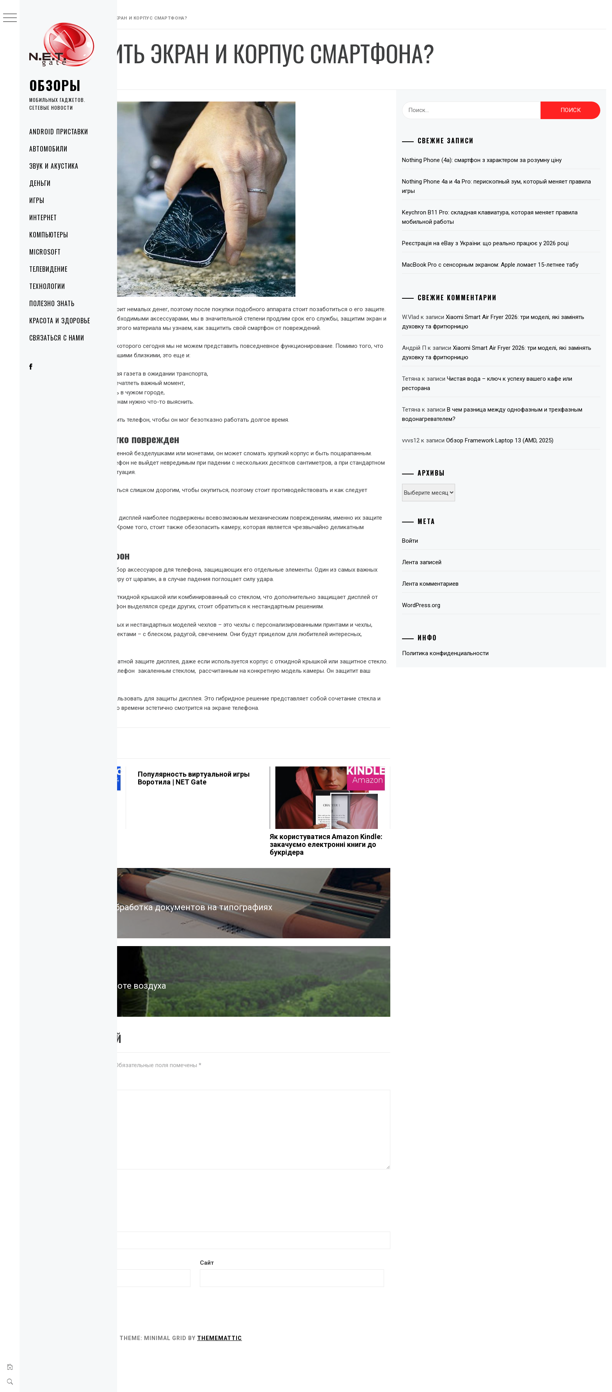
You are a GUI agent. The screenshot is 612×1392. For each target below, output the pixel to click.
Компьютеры (48, 234)
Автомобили (48, 148)
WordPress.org (462, 633)
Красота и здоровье (59, 320)
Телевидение (48, 269)
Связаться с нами (56, 337)
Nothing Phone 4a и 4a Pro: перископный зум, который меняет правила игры (515, 195)
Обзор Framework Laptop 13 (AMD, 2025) (540, 468)
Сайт (287, 1300)
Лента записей (462, 590)
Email (132, 1300)
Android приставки (58, 131)
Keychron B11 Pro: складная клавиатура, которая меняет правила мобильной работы (519, 226)
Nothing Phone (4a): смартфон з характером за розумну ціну (517, 165)
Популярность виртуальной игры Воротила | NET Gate (276, 815)
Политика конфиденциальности (486, 681)
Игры (36, 200)
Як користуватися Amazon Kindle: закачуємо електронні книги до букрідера (380, 885)
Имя (131, 1262)
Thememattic (336, 1375)
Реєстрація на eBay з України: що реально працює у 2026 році (520, 257)
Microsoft (45, 252)
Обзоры (55, 85)
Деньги (40, 183)
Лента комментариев (471, 611)
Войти (451, 568)
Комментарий (143, 1121)
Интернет (43, 217)
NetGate (206, 79)
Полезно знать (51, 303)
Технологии (47, 286)
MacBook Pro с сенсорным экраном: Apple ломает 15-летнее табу (515, 288)
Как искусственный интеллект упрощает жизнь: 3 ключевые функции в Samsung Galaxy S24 (168, 889)
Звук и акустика (53, 166)
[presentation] (182, 1234)
